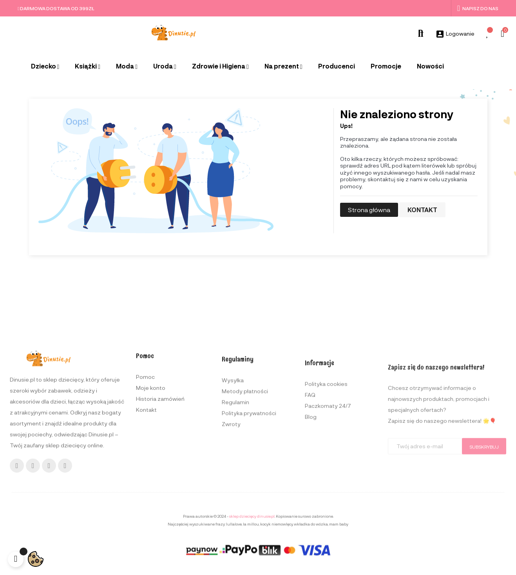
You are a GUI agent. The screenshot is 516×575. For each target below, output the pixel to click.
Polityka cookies (326, 482)
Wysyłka (233, 472)
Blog (311, 515)
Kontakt (422, 209)
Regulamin (235, 493)
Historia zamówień (160, 482)
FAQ (310, 493)
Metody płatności (245, 482)
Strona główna (369, 209)
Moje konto (150, 471)
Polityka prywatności (249, 504)
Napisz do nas (477, 8)
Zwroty (231, 515)
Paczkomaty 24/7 (328, 504)
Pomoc (145, 460)
